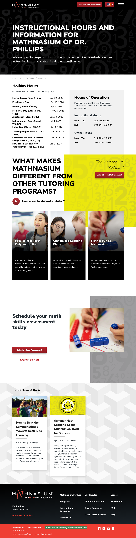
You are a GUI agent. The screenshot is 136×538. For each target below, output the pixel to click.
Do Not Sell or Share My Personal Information (66, 527)
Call (29, 360)
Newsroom (116, 501)
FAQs (113, 508)
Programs (65, 501)
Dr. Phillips (30, 78)
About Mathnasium (94, 501)
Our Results (91, 494)
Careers (115, 494)
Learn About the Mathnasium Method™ (38, 201)
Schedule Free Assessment (90, 4)
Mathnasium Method (70, 494)
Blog (113, 514)
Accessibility (18, 527)
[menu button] (109, 4)
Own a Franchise (93, 508)
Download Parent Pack (23, 515)
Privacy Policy (34, 527)
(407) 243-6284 (20, 509)
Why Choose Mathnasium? (109, 175)
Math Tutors (95, 514)
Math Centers (18, 78)
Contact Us (65, 517)
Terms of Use (18, 530)
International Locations (67, 509)
